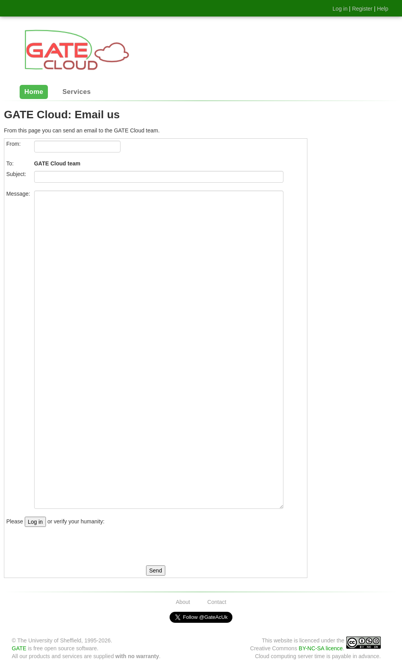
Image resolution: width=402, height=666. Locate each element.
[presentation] (66, 546)
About (183, 602)
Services (76, 92)
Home (33, 92)
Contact (216, 602)
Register (362, 9)
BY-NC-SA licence (321, 648)
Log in (340, 9)
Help (382, 9)
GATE (19, 648)
